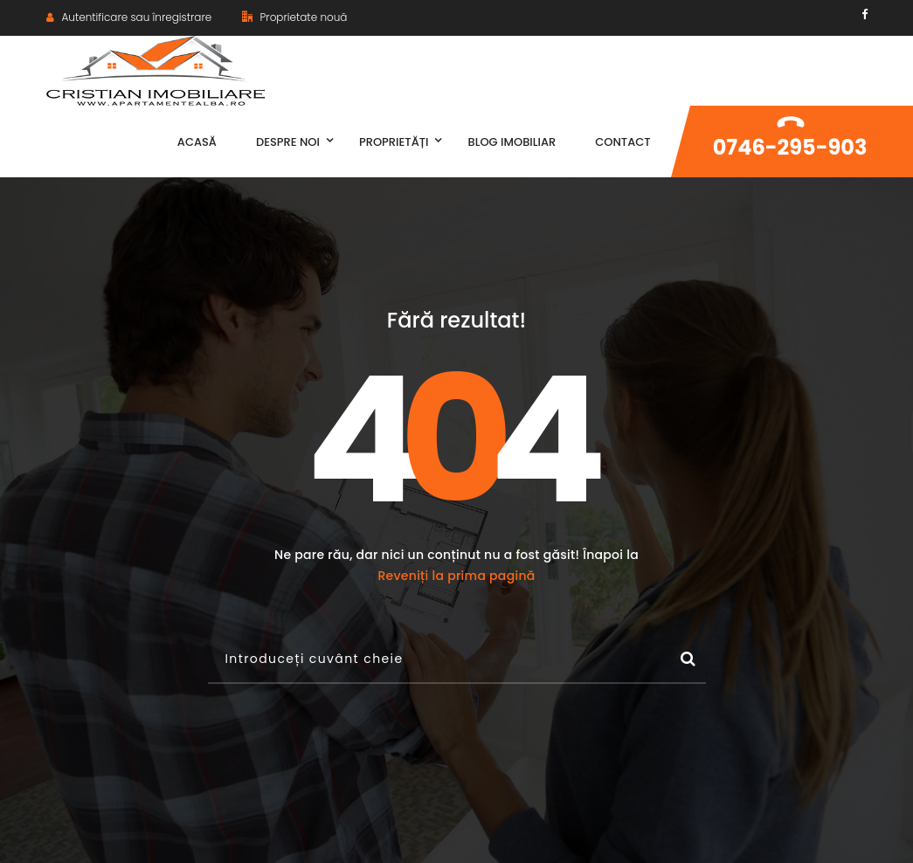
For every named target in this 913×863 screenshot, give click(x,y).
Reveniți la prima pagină (456, 575)
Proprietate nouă (294, 17)
